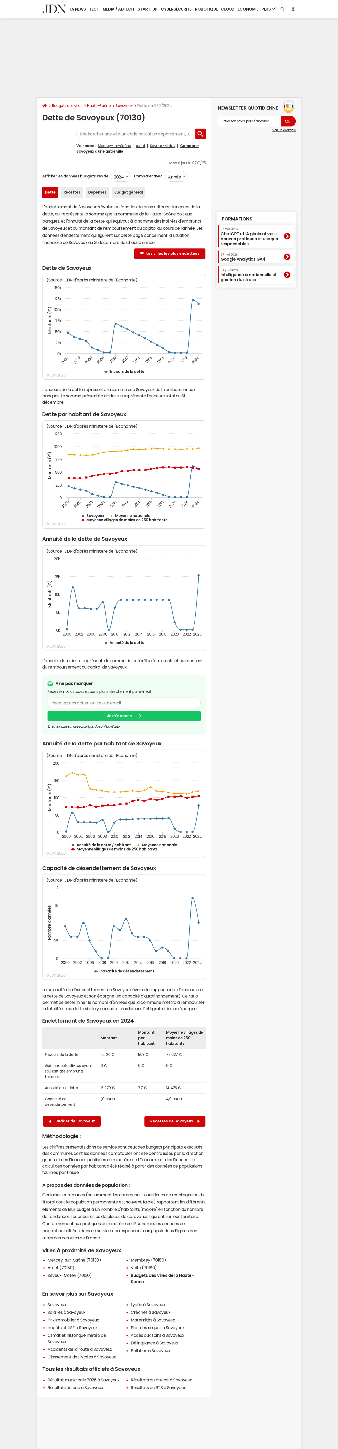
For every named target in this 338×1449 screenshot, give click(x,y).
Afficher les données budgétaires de (75, 176)
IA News (78, 9)
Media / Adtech (118, 9)
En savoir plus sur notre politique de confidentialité (83, 726)
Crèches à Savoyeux (150, 1312)
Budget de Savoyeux (72, 1121)
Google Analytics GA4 (242, 257)
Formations (237, 219)
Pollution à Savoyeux (150, 1350)
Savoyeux (124, 105)
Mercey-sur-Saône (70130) (74, 1260)
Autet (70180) (61, 1267)
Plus (268, 9)
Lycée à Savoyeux (148, 1304)
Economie (248, 9)
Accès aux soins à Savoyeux (157, 1335)
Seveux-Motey (162, 146)
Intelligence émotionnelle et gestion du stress (248, 275)
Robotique (206, 9)
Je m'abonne (119, 716)
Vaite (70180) (144, 1267)
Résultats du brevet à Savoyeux (161, 1380)
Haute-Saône (99, 105)
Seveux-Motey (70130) (70, 1275)
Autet (140, 146)
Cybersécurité (176, 9)
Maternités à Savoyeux (153, 1320)
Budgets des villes (67, 105)
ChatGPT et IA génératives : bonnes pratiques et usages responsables (249, 237)
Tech (94, 9)
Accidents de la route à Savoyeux (80, 1349)
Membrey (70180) (148, 1260)
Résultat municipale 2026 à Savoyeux (83, 1380)
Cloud (227, 9)
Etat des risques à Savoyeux (157, 1327)
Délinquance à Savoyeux (154, 1343)
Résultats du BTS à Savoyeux (158, 1387)
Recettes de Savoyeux (175, 1121)
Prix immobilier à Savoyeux (73, 1320)
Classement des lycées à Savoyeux (82, 1357)
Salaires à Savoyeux (67, 1312)
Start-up (147, 9)
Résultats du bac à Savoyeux (75, 1387)
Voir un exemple (284, 130)
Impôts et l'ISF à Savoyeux (73, 1327)
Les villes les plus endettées (173, 253)
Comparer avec (147, 176)
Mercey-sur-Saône (114, 146)
